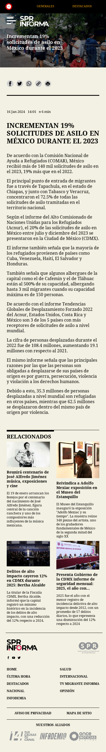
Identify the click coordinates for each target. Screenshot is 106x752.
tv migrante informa (79, 683)
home (12, 669)
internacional (74, 676)
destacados (18, 683)
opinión (67, 691)
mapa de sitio (79, 713)
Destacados (87, 6)
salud (65, 669)
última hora (18, 676)
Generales (50, 6)
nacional (15, 691)
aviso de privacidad (32, 713)
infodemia (16, 698)
